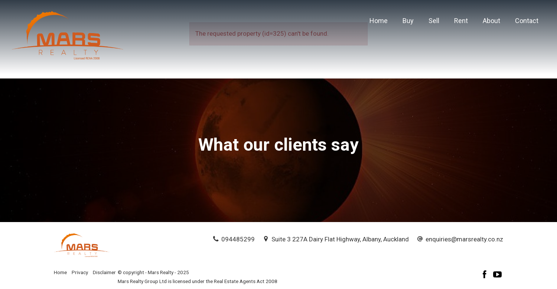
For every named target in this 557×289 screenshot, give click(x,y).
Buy (408, 21)
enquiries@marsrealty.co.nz (464, 239)
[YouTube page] (497, 275)
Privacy (80, 272)
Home (378, 21)
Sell (434, 21)
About (491, 21)
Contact (526, 21)
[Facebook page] (485, 275)
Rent (461, 21)
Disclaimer (104, 272)
